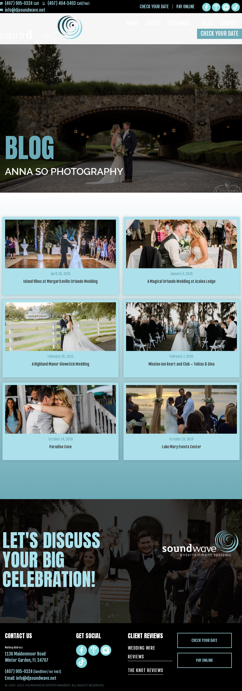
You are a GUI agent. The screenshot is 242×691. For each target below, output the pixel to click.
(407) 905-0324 (19, 671)
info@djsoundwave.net (36, 678)
